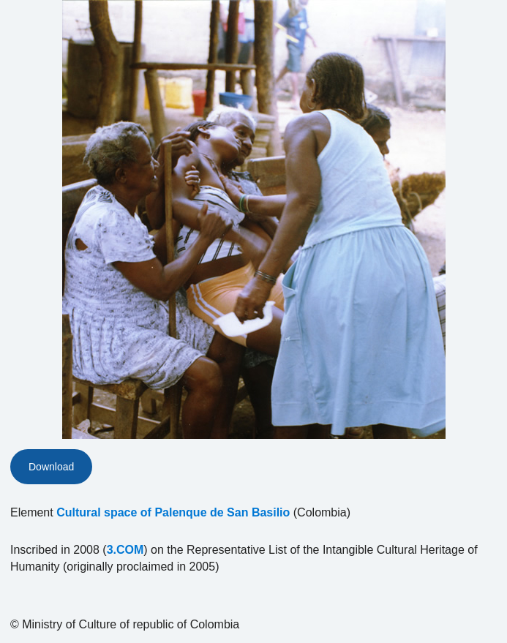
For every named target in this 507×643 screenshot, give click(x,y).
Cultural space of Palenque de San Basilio (173, 512)
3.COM (125, 550)
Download (51, 467)
